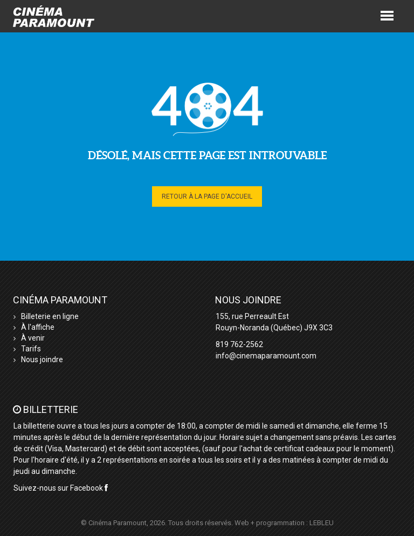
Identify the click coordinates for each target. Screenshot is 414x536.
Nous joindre (42, 359)
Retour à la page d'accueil (207, 196)
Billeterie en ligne (50, 316)
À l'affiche (37, 327)
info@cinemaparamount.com (266, 355)
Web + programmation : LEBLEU (284, 523)
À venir (33, 338)
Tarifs (31, 348)
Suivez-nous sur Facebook (60, 488)
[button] (387, 15)
